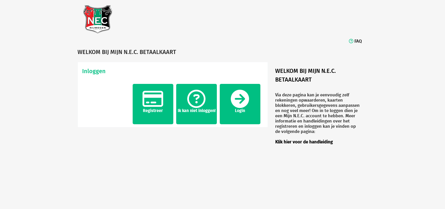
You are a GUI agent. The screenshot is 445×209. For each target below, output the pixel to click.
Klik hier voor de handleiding (304, 141)
